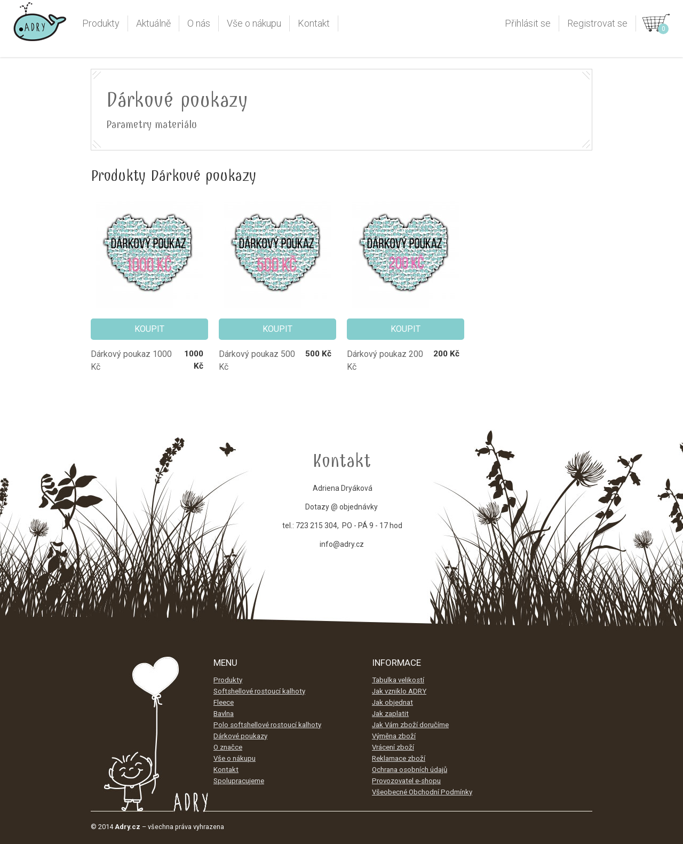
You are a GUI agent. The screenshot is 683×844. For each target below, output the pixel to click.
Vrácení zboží (393, 747)
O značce (227, 747)
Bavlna (223, 714)
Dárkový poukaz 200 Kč (385, 360)
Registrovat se (597, 23)
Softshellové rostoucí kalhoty (259, 691)
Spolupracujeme (238, 781)
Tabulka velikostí (398, 680)
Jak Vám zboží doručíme (410, 725)
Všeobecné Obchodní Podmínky (422, 792)
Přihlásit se (528, 23)
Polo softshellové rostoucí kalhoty (267, 725)
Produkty (101, 23)
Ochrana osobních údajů (409, 770)
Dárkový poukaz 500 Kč (257, 360)
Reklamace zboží (398, 758)
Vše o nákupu (254, 23)
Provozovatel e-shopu (406, 781)
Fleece (223, 702)
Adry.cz (39, 26)
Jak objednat (392, 702)
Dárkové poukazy (240, 736)
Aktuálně (153, 23)
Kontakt (314, 23)
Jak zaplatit (390, 714)
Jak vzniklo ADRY (399, 691)
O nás (198, 23)
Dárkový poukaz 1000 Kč (131, 360)
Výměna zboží (394, 736)
